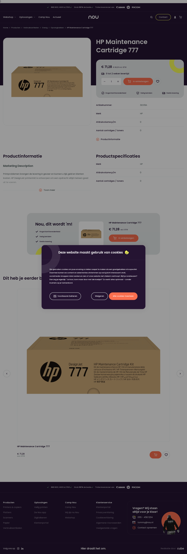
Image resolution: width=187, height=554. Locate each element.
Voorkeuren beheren (65, 296)
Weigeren (99, 296)
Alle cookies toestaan (123, 296)
